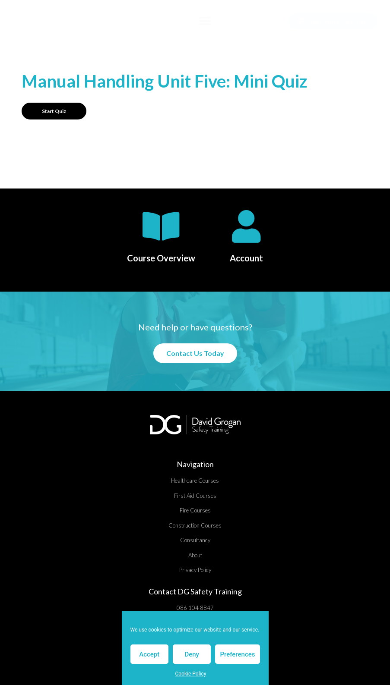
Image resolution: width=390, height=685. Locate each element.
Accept (149, 654)
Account (246, 258)
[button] (205, 21)
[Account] (246, 226)
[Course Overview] (161, 226)
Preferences (237, 654)
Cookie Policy (190, 674)
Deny (191, 654)
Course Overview (161, 258)
